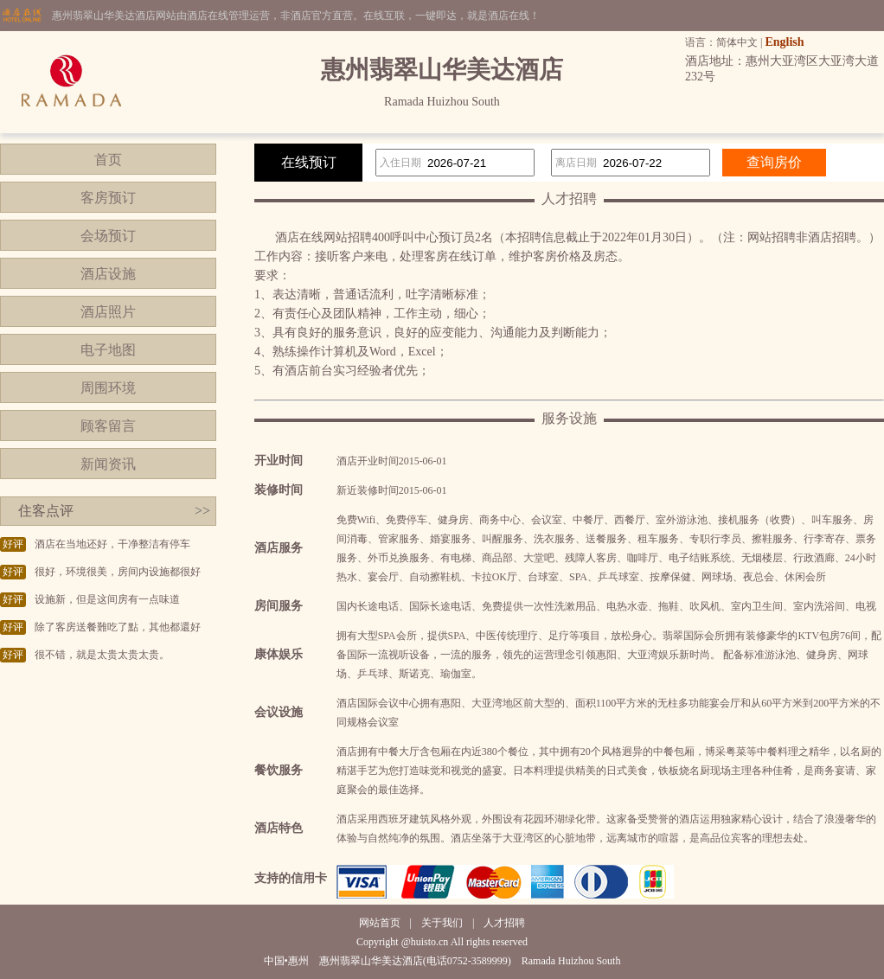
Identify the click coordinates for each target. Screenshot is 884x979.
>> (202, 510)
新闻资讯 (108, 464)
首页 (108, 159)
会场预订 (108, 235)
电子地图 (108, 349)
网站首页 (379, 923)
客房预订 (108, 197)
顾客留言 (108, 426)
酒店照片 (108, 311)
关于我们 (442, 923)
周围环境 (108, 388)
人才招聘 (504, 923)
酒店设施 (108, 273)
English (784, 41)
